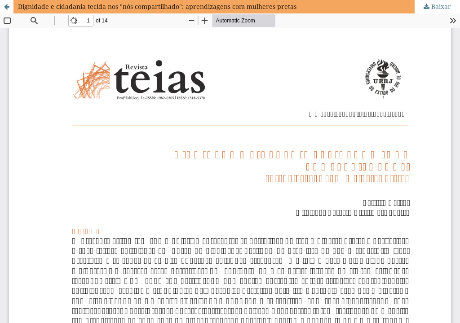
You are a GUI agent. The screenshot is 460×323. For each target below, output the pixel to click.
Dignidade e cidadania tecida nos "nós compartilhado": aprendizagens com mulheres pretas (157, 6)
